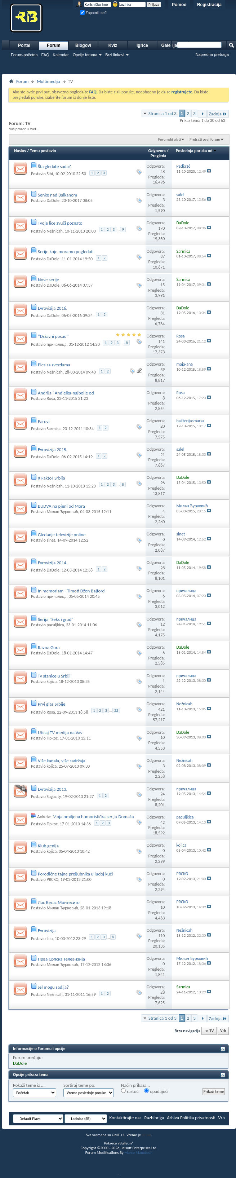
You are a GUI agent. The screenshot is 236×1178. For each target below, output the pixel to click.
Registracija (209, 4)
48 (162, 171)
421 (161, 709)
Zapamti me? (93, 13)
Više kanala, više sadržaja (61, 760)
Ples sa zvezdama (54, 364)
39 (162, 369)
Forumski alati (169, 139)
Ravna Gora (49, 647)
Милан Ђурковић (62, 511)
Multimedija (48, 81)
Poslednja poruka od (196, 150)
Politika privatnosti (197, 1117)
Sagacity (53, 796)
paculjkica (55, 624)
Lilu (49, 938)
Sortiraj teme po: (79, 1085)
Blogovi (83, 45)
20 (162, 426)
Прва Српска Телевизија (61, 959)
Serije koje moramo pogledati (66, 251)
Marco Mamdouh (138, 1152)
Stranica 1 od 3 (162, 113)
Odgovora (157, 150)
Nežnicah (54, 231)
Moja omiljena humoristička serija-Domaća (93, 816)
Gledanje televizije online (62, 534)
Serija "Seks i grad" (55, 619)
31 (162, 313)
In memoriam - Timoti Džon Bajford (71, 591)
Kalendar (61, 55)
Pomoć (179, 4)
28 (162, 567)
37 (162, 256)
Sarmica (53, 428)
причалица (56, 344)
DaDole (52, 200)
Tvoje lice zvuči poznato (60, 223)
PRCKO (52, 879)
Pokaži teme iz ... (29, 1085)
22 (116, 710)
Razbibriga (154, 1117)
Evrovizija (46, 930)
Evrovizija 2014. (52, 562)
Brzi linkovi (114, 55)
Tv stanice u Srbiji (54, 676)
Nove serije (48, 279)
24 (162, 794)
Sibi (49, 173)
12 (162, 624)
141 (161, 341)
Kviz (112, 45)
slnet (50, 540)
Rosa (50, 398)
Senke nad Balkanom (57, 195)
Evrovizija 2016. (52, 308)
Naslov (20, 150)
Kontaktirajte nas (126, 1117)
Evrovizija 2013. (52, 789)
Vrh (223, 1031)
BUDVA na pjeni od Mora (61, 506)
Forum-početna (24, 55)
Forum (53, 45)
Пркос (52, 738)
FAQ (45, 55)
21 (162, 454)
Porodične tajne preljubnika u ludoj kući (75, 874)
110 (161, 935)
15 (162, 284)
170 (161, 228)
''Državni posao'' (53, 336)
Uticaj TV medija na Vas (60, 732)
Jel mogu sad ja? (53, 987)
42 (162, 822)
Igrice (142, 45)
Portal (24, 45)
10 (162, 737)
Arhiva (173, 1117)
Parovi (44, 421)
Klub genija (48, 845)
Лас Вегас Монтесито (59, 902)
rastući (130, 1091)
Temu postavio (43, 150)
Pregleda (158, 155)
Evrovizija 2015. (52, 449)
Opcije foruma (85, 55)
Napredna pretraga (212, 54)
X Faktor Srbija (51, 478)
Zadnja (218, 113)
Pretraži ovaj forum (205, 139)
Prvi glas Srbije (51, 704)
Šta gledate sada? (54, 166)
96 (162, 482)
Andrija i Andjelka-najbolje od (66, 393)
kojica (51, 681)
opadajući (156, 1091)
